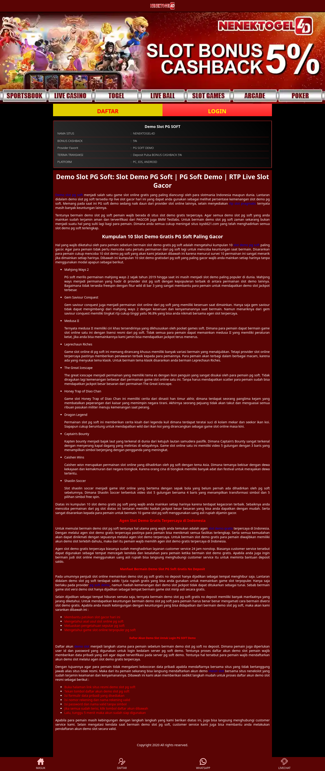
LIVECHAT (284, 764)
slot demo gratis (221, 528)
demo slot (81, 646)
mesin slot (216, 671)
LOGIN (217, 111)
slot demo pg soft (246, 245)
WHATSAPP (203, 764)
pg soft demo (100, 585)
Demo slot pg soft (69, 195)
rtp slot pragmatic (242, 203)
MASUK (40, 764)
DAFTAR (107, 111)
